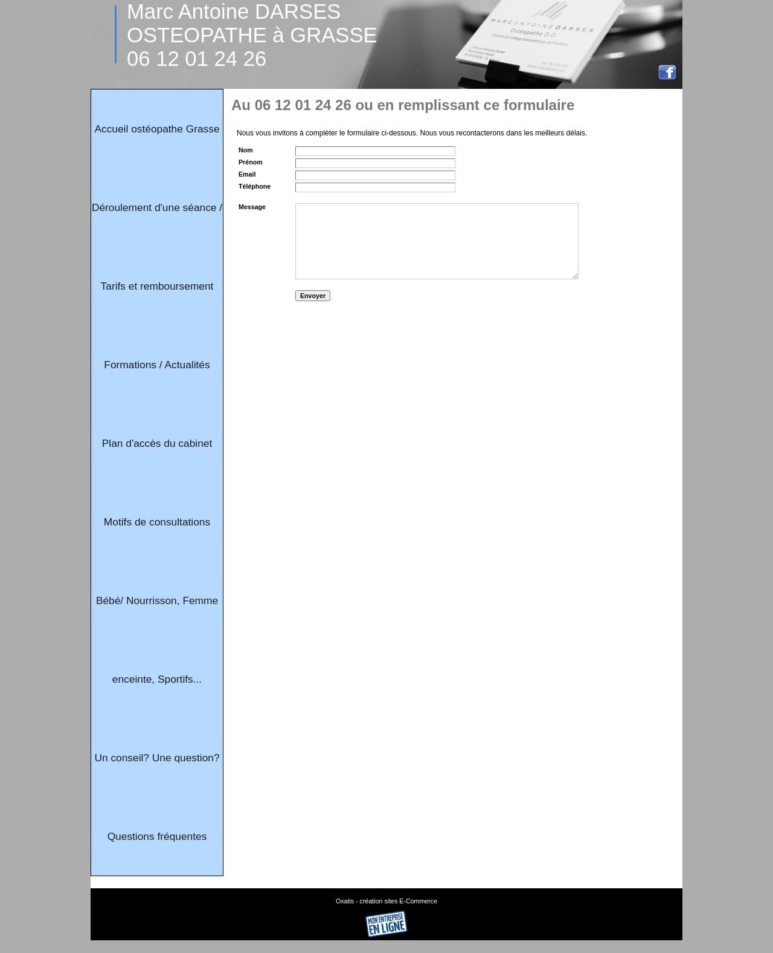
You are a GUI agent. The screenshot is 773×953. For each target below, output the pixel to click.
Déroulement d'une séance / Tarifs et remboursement (157, 246)
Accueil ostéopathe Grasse (156, 129)
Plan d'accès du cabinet (157, 443)
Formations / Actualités (157, 365)
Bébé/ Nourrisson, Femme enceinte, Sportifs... (157, 639)
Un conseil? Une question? (156, 758)
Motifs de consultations (157, 522)
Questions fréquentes (157, 836)
